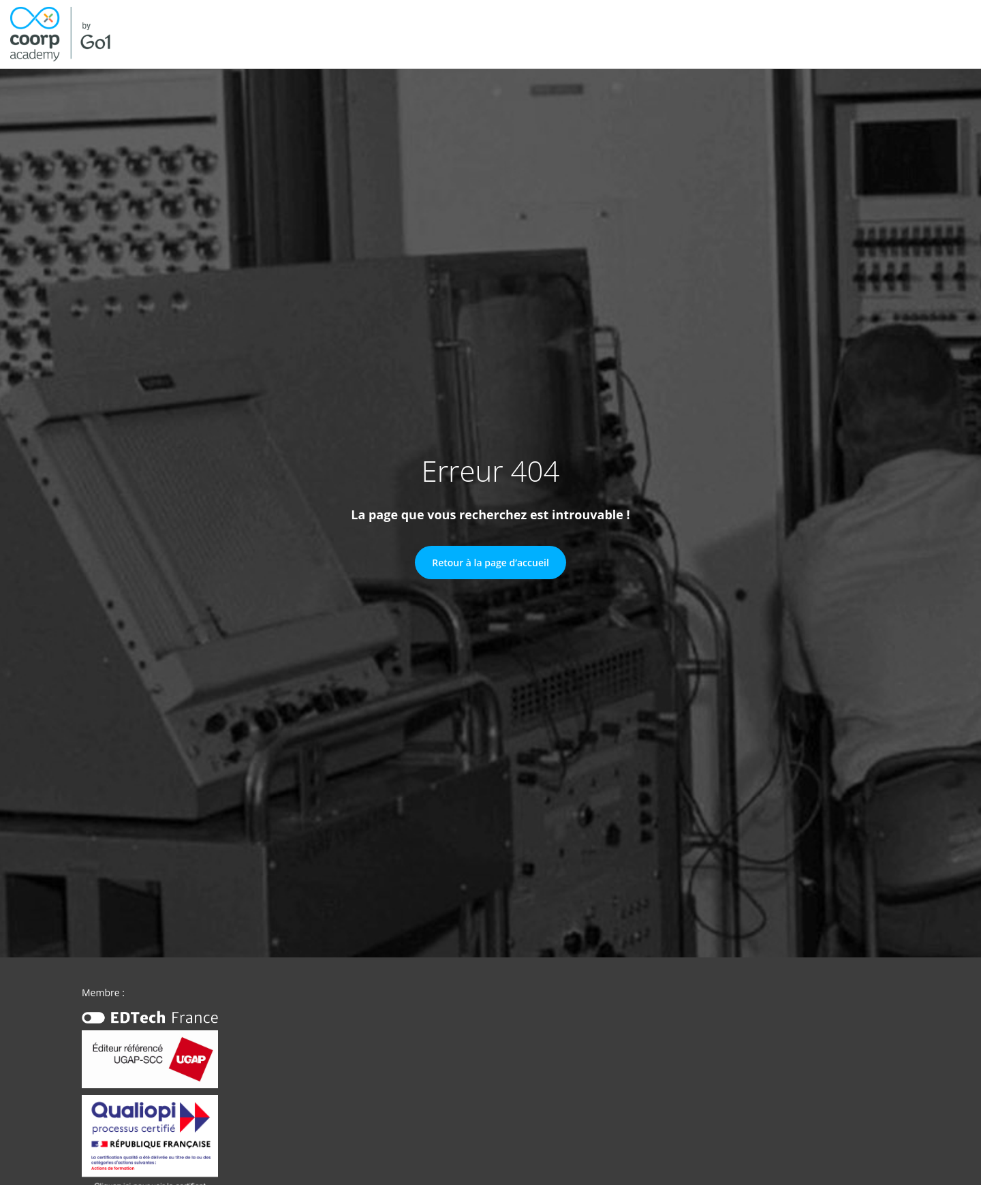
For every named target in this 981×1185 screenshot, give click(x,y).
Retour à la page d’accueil (490, 562)
